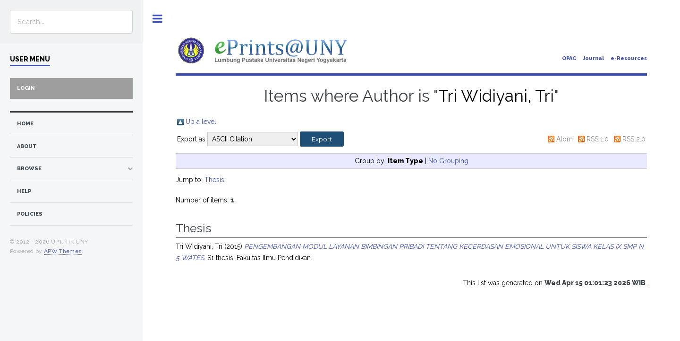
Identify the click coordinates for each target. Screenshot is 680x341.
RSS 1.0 (597, 139)
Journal (593, 58)
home (25, 124)
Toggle (157, 18)
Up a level (201, 121)
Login (26, 88)
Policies (29, 214)
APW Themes (63, 251)
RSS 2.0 (634, 139)
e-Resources (629, 58)
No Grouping (448, 161)
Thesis (214, 180)
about (27, 146)
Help (24, 191)
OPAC (569, 58)
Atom (564, 139)
